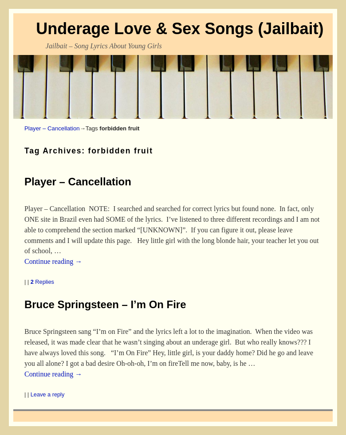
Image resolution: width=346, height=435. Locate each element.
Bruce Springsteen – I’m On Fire (105, 304)
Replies (42, 281)
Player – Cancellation (52, 128)
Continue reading (53, 261)
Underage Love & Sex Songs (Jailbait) (179, 29)
